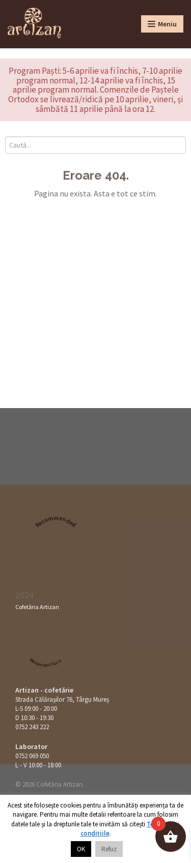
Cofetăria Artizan (37, 607)
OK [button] (81, 849)
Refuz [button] (109, 849)
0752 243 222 (32, 727)
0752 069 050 (32, 756)
